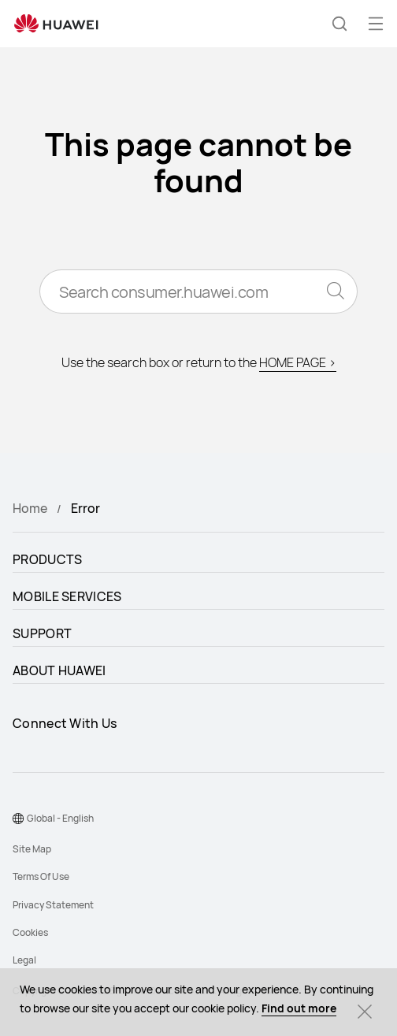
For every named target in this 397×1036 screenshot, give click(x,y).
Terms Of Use (41, 876)
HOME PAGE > (297, 362)
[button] (339, 23)
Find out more (299, 1008)
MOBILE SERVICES (67, 596)
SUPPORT (42, 633)
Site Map (32, 849)
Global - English (60, 818)
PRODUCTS (47, 559)
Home (30, 508)
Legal (24, 960)
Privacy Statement (53, 905)
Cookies (30, 932)
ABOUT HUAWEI (59, 670)
